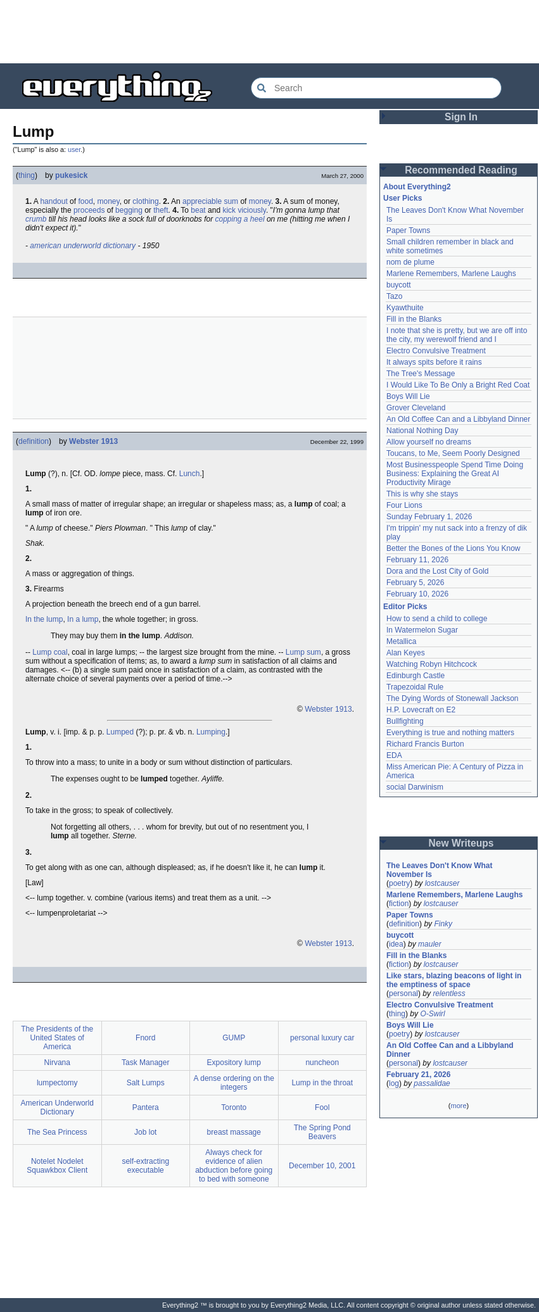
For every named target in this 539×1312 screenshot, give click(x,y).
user (74, 149)
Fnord (145, 1037)
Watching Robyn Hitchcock (431, 664)
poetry (399, 883)
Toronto (233, 1107)
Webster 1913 (93, 441)
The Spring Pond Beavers (322, 1132)
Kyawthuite (405, 307)
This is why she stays (422, 493)
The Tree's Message (420, 373)
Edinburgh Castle (415, 675)
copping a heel (239, 219)
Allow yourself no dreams (428, 442)
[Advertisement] (269, 31)
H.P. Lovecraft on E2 (420, 709)
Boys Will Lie (408, 396)
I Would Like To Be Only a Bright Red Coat (457, 385)
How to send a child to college (436, 618)
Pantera (145, 1107)
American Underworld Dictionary (57, 1107)
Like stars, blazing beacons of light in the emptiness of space (453, 980)
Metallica (401, 641)
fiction (399, 903)
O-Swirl (432, 1013)
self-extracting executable (145, 1166)
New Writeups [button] (461, 843)
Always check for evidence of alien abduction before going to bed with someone (233, 1165)
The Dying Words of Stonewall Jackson (452, 698)
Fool (322, 1107)
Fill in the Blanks (413, 319)
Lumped (120, 732)
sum (231, 201)
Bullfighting (405, 721)
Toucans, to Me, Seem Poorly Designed (453, 453)
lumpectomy (57, 1082)
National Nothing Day (422, 430)
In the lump (44, 619)
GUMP (233, 1037)
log (394, 1083)
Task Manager (145, 1062)
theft (160, 210)
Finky (443, 923)
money (108, 201)
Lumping (210, 732)
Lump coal (49, 652)
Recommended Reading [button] (461, 170)
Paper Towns (408, 230)
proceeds (89, 210)
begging (129, 210)
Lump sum (303, 652)
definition (33, 441)
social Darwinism (414, 787)
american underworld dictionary (83, 245)
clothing (145, 201)
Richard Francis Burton (425, 744)
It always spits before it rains (434, 362)
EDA (394, 755)
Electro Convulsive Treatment (436, 350)
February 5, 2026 (415, 582)
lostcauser (442, 883)
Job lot (145, 1132)
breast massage (234, 1132)
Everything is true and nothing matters (450, 732)
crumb (35, 219)
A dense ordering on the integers (234, 1083)
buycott (398, 285)
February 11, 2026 (417, 559)
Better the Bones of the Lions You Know (453, 548)
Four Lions (404, 505)
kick (229, 210)
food (85, 201)
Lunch (189, 473)
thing (26, 175)
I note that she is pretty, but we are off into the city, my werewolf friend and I (456, 335)
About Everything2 (417, 186)
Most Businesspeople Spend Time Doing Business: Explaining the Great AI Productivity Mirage (454, 473)
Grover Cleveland (415, 407)
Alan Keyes (405, 652)
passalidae (432, 1083)
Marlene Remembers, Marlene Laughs (451, 273)
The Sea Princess (57, 1132)
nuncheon (322, 1062)
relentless (449, 993)
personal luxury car (322, 1037)
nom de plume (410, 262)
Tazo (394, 296)
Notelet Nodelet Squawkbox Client (57, 1166)
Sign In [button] (461, 116)
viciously (251, 210)
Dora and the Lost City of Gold (437, 571)
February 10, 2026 (417, 594)
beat (198, 210)
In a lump (82, 619)
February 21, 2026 (418, 1074)
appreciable (202, 201)
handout (53, 201)
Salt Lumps (146, 1082)
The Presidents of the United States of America (57, 1038)
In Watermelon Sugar (422, 630)
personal (403, 993)
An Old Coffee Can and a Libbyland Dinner (458, 419)
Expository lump (234, 1062)
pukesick (71, 175)
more (458, 1105)
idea (396, 944)
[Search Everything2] (376, 88)
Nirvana (57, 1062)
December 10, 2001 (322, 1165)
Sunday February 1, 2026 (429, 516)
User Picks (402, 198)
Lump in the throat (322, 1082)
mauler (429, 944)
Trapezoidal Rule (414, 687)
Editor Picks (405, 606)
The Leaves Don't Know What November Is (439, 870)
